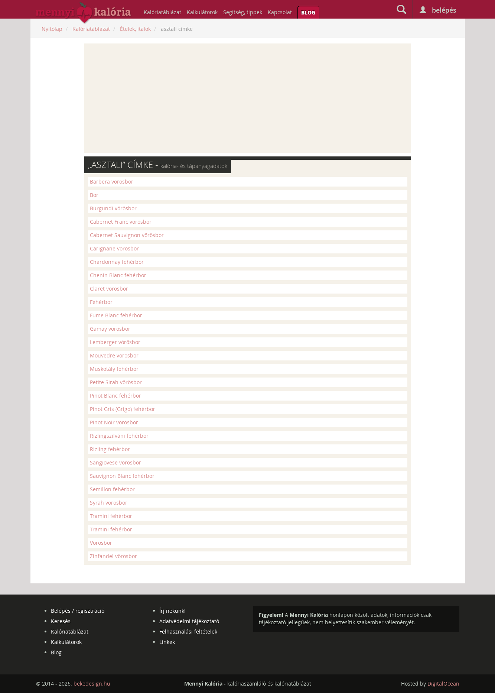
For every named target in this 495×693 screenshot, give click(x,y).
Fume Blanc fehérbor (116, 315)
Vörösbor (101, 542)
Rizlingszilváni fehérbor (119, 435)
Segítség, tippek (242, 12)
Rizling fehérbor (110, 449)
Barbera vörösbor (111, 181)
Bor (94, 194)
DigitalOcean (443, 683)
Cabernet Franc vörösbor (121, 221)
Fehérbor (101, 301)
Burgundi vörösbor (113, 208)
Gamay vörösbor (110, 328)
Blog (308, 12)
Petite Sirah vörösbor (116, 382)
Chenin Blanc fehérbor (118, 275)
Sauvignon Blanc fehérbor (122, 475)
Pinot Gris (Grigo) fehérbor (122, 408)
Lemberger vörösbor (115, 342)
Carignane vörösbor (114, 248)
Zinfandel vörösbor (113, 556)
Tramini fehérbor (111, 515)
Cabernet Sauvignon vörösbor (127, 235)
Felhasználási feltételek (188, 631)
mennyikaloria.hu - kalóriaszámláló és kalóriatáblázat (84, 13)
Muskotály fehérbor (114, 368)
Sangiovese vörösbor (115, 462)
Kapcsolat (280, 12)
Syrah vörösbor (108, 502)
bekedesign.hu (92, 683)
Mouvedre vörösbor (114, 355)
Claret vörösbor (109, 288)
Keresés (61, 621)
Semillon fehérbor (112, 489)
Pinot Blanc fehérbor (115, 395)
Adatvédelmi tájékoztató (189, 621)
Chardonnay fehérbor (117, 261)
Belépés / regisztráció (77, 610)
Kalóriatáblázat (162, 12)
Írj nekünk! (172, 610)
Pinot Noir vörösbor (114, 422)
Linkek (167, 641)
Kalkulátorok (202, 12)
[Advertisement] (247, 98)
